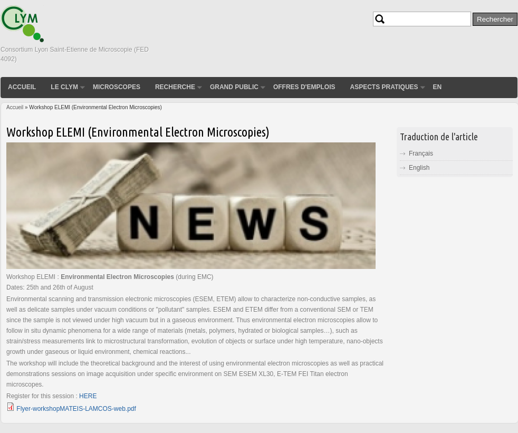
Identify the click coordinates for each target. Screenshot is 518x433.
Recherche (175, 87)
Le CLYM (64, 87)
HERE (88, 396)
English (419, 167)
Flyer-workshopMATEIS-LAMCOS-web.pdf (76, 408)
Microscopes (116, 87)
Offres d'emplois (304, 87)
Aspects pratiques (384, 87)
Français (421, 153)
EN (437, 87)
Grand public (234, 87)
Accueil (22, 87)
